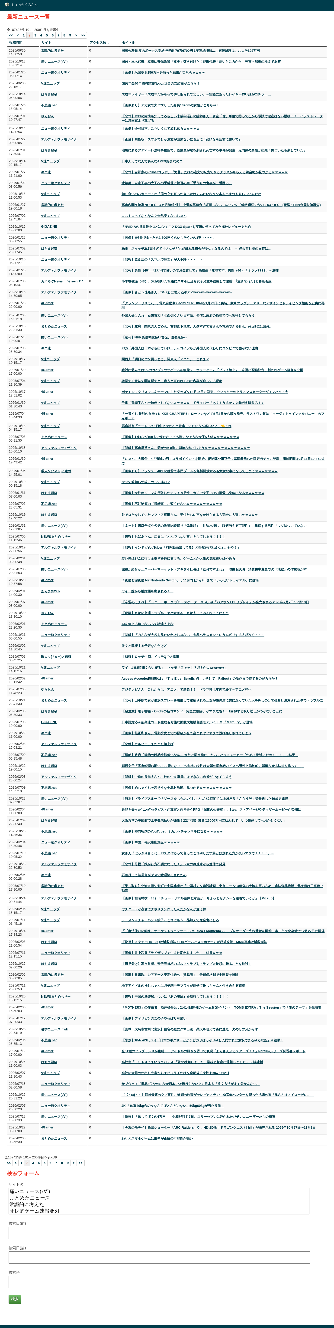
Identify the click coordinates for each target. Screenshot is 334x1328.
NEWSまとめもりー (56, 536)
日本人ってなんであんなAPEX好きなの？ (152, 161)
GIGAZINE (49, 226)
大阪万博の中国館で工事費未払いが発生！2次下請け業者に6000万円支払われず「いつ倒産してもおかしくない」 (204, 820)
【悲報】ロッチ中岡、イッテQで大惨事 (150, 657)
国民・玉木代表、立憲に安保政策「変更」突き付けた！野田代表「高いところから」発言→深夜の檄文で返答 (201, 61)
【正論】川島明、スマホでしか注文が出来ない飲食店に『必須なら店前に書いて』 (182, 139)
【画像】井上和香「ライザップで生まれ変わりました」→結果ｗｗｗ (172, 953)
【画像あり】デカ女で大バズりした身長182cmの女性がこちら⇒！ (171, 105)
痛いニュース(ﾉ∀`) (54, 61)
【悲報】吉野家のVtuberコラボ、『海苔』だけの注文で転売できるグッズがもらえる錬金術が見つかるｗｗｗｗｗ (205, 172)
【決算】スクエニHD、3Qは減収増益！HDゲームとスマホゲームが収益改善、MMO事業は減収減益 (194, 942)
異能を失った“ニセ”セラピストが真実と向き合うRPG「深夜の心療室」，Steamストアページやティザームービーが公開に (211, 809)
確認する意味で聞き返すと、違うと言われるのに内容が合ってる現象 (172, 381)
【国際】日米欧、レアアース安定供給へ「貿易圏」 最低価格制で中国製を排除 (180, 975)
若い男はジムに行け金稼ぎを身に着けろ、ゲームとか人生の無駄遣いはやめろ (178, 558)
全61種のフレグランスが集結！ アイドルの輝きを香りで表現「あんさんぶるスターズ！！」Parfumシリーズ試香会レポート (214, 1051)
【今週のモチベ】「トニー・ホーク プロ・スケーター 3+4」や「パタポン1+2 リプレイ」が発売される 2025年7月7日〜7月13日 (215, 602)
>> (83, 35)
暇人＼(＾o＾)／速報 (56, 471)
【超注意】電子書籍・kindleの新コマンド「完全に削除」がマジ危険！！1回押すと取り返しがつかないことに (202, 711)
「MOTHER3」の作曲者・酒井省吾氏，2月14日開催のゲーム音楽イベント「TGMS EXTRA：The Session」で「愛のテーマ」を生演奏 (221, 1007)
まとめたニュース (54, 326)
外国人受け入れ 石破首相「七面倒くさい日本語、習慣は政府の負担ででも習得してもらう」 (190, 315)
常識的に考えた (52, 50)
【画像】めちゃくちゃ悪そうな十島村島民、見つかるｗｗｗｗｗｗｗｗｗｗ (177, 788)
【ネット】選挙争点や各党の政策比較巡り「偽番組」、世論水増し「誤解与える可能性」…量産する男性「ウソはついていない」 (216, 526)
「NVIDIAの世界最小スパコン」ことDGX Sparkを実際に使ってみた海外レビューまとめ (186, 227)
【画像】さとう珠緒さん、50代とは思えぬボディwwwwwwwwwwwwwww (177, 292)
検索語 (14, 1272)
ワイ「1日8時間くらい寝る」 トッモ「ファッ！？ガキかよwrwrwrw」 (174, 667)
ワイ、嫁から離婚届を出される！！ (147, 591)
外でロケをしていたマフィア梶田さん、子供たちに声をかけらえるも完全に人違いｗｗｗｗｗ (190, 515)
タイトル (128, 42)
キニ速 (46, 172)
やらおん (47, 116)
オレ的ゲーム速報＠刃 (159, 1211)
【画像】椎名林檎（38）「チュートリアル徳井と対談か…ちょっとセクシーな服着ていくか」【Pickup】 (199, 898)
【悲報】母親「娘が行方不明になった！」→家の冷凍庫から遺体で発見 (173, 864)
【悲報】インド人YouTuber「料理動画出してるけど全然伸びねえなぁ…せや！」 (181, 547)
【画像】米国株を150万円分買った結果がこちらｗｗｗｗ (163, 72)
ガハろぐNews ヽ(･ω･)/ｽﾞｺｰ (63, 281)
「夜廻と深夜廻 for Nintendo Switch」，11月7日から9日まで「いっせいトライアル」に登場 (190, 580)
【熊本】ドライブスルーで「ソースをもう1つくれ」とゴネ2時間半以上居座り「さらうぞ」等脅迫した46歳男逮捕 (205, 798)
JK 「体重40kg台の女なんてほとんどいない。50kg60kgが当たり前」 (173, 1106)
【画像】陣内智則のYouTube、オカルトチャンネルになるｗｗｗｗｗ (172, 831)
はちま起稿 (49, 94)
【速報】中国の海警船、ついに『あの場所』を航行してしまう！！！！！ (175, 996)
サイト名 (16, 1185)
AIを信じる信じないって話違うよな (147, 624)
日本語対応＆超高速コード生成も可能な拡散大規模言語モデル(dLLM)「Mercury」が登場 (187, 722)
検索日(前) (17, 1223)
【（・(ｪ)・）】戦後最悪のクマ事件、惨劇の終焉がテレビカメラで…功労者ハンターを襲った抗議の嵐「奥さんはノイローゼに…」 (218, 1095)
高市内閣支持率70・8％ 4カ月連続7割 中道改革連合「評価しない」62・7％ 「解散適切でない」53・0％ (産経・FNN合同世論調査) (221, 205)
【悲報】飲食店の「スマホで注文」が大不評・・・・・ (162, 259)
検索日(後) (17, 1248)
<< (11, 35)
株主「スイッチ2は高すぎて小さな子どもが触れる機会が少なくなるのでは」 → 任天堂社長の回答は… (197, 248)
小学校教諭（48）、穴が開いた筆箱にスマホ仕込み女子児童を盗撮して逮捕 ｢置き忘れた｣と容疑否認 (196, 281)
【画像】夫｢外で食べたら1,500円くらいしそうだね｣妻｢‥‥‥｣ (168, 237)
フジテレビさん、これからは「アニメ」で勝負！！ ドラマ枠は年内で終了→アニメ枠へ (186, 689)
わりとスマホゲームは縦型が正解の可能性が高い (157, 1138)
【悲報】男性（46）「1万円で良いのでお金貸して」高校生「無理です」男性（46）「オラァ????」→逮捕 (200, 270)
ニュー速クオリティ (55, 72)
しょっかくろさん (25, 5)
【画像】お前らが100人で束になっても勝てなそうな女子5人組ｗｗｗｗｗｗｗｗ (180, 437)
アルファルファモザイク (59, 139)
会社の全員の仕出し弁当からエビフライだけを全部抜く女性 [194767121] (175, 1073)
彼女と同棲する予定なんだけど (144, 646)
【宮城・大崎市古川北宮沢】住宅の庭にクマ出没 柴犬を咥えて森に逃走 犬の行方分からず (190, 1029)
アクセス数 (98, 42)
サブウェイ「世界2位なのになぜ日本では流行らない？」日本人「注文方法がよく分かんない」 (191, 1084)
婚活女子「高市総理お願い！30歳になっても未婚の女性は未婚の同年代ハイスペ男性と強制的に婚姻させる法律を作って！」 (213, 766)
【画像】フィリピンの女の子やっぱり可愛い (154, 1018)
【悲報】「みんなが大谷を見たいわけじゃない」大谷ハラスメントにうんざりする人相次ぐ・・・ (193, 635)
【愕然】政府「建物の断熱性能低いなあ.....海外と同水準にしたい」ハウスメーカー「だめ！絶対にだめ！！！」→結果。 (210, 755)
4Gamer (47, 303)
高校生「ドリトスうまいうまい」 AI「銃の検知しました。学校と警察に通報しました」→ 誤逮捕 (192, 1062)
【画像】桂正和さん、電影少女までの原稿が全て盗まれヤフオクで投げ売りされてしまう (186, 733)
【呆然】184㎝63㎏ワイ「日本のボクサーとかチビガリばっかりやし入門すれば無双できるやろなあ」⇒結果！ (202, 1040)
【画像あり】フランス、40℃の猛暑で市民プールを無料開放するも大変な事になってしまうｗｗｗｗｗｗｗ (200, 471)
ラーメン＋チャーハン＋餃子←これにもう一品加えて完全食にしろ (170, 920)
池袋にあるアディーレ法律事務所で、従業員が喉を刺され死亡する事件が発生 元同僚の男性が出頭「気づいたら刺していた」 (214, 150)
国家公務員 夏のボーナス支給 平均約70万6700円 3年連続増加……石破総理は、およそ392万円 (191, 50)
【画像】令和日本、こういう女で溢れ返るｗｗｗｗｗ (160, 128)
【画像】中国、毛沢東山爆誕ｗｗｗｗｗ (151, 842)
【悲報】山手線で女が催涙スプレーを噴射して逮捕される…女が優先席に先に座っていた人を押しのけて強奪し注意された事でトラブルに (222, 700)
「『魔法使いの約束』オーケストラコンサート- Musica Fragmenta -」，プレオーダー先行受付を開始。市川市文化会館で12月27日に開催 (223, 931)
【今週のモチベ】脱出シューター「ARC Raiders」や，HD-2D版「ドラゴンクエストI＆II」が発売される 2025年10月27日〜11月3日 (219, 1127)
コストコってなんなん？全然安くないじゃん (154, 216)
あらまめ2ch (50, 591)
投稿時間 (15, 42)
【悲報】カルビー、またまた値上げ (147, 744)
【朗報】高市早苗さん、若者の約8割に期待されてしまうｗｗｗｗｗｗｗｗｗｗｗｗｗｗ (186, 448)
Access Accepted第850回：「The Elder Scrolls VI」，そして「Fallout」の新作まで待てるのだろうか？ (200, 678)
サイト (46, 42)
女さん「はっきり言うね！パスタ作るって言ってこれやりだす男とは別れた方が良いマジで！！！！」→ (198, 853)
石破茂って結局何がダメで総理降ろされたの (154, 875)
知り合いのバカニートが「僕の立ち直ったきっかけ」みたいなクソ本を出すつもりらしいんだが (191, 194)
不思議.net (49, 105)
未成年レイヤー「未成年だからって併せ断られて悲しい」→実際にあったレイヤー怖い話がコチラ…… (196, 94)
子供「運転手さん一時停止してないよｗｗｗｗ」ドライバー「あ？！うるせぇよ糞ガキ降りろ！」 (193, 403)
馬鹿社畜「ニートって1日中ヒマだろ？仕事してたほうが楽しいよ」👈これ (176, 426)
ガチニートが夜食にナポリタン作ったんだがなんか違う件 (164, 909)
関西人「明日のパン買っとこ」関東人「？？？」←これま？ (165, 359)
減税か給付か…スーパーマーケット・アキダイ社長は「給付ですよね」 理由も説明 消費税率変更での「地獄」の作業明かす (214, 569)
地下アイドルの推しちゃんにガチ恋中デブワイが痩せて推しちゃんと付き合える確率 (183, 985)
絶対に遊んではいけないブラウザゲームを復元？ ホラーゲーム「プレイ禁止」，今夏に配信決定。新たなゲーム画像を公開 (212, 370)
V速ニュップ (50, 83)
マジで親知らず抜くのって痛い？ (146, 482)
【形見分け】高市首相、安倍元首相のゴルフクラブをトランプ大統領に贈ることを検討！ (186, 964)
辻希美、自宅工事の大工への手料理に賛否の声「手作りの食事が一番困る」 (177, 183)
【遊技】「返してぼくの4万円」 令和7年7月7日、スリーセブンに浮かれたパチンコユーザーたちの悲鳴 (198, 1116)
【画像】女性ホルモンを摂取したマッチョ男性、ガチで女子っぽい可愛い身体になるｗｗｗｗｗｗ (193, 493)
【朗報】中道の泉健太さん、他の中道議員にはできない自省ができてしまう (177, 777)
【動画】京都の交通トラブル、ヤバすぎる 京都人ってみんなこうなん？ (175, 613)
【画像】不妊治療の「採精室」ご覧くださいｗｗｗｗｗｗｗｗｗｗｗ (172, 504)
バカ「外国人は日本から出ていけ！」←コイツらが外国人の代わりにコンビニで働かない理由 (190, 348)
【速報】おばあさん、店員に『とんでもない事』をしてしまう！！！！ (173, 536)
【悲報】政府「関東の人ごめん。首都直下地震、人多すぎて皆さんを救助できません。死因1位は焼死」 (197, 326)
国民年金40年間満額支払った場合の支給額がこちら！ (161, 83)
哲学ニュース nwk (54, 1029)
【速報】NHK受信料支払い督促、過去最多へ (154, 337)
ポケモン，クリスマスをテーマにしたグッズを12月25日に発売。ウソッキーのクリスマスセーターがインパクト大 (205, 392)
